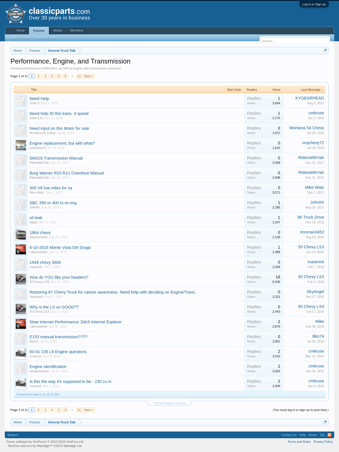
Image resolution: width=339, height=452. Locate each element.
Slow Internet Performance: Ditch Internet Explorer (76, 322)
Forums (38, 30)
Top (322, 435)
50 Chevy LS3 (311, 247)
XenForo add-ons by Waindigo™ (30, 446)
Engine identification (48, 366)
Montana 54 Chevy (42, 133)
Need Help (39, 98)
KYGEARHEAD (309, 98)
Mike (319, 321)
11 (79, 76)
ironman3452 (39, 237)
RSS (329, 435)
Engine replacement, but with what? (62, 143)
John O (34, 103)
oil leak (36, 217)
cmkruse (316, 113)
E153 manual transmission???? (58, 337)
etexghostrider (39, 371)
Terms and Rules (299, 441)
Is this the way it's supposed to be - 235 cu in (70, 381)
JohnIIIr (35, 207)
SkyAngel (36, 296)
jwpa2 (34, 222)
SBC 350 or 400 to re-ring (53, 203)
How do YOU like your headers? (59, 277)
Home (20, 30)
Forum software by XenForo (45, 441)
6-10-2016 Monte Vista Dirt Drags (60, 247)
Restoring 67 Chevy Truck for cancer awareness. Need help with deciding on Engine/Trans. (113, 292)
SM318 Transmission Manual (56, 158)
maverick (36, 267)
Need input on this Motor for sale (59, 128)
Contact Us (289, 435)
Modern (13, 435)
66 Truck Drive (310, 217)
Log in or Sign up (314, 4)
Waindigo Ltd (73, 446)
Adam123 (36, 118)
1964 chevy (40, 232)
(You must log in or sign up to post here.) (301, 410)
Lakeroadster (39, 252)
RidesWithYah (39, 162)
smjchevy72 (38, 147)
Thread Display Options (169, 403)
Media (57, 30)
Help (302, 435)
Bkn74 (34, 341)
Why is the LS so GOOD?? (54, 307)
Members (76, 30)
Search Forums (20, 37)
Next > (88, 76)
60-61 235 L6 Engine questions (58, 351)
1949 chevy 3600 (45, 262)
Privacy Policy (323, 441)
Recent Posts (46, 37)
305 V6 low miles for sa (51, 188)
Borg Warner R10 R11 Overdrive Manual (67, 173)
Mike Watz (37, 192)
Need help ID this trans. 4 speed (59, 113)
